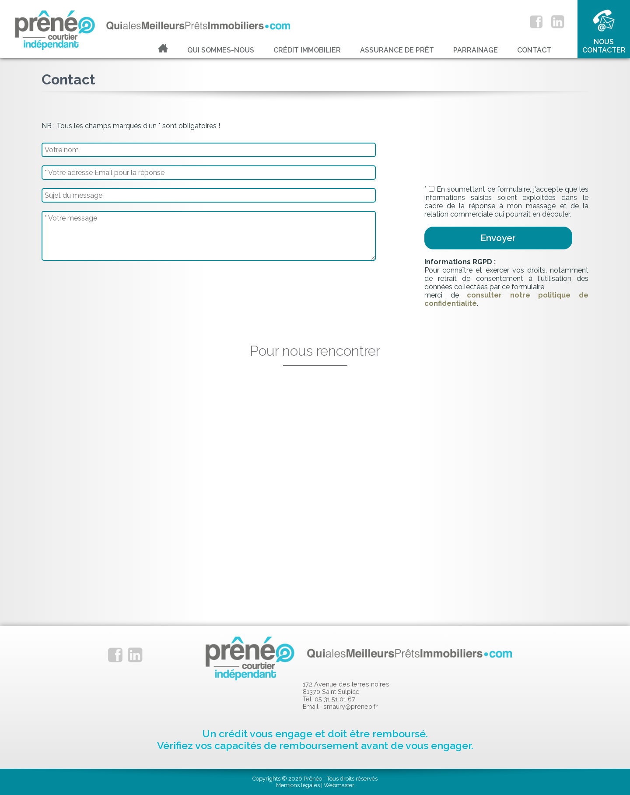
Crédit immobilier (307, 50)
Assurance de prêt (397, 50)
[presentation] (490, 160)
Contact (534, 50)
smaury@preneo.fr (350, 706)
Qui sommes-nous (220, 50)
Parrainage (475, 50)
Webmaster (339, 785)
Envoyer (498, 237)
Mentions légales (298, 785)
